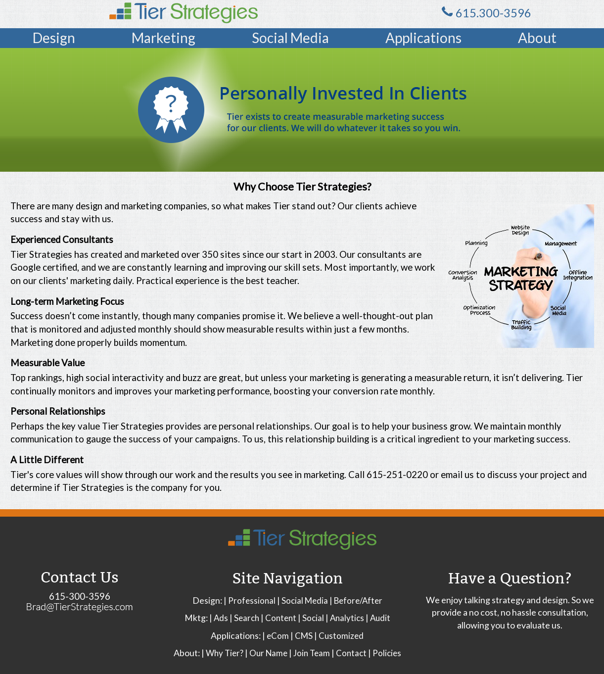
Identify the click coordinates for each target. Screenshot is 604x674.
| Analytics (344, 618)
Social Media (290, 37)
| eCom (275, 635)
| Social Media (302, 600)
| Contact (349, 653)
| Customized (339, 635)
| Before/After (355, 600)
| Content (278, 618)
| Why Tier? (222, 653)
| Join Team (309, 653)
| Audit (378, 618)
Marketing (163, 37)
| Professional (250, 600)
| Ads (218, 618)
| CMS (301, 635)
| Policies (384, 653)
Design (54, 37)
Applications (423, 37)
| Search (244, 618)
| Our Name (266, 653)
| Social (311, 618)
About (537, 37)
